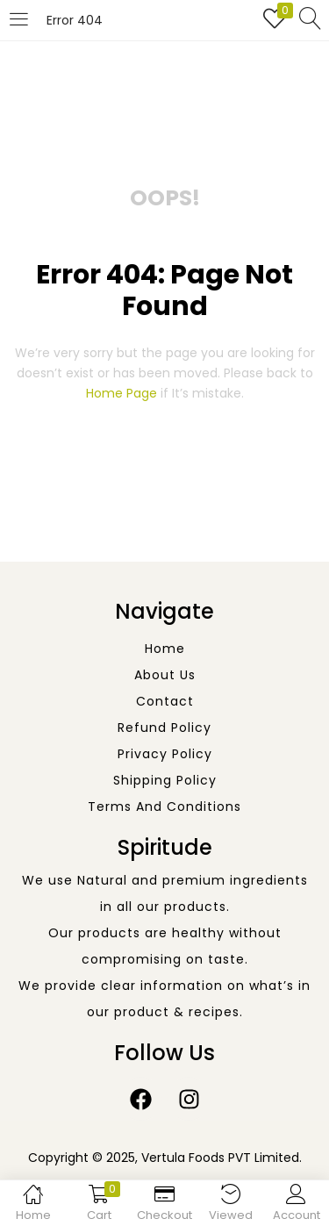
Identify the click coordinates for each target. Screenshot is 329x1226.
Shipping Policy (165, 780)
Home (165, 648)
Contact (165, 701)
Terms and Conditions (164, 806)
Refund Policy (164, 727)
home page (121, 393)
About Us (165, 675)
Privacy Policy (165, 754)
